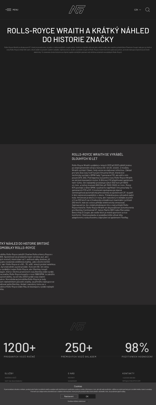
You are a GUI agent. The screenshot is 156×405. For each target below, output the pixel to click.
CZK (136, 9)
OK (87, 396)
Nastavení (69, 396)
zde (87, 401)
